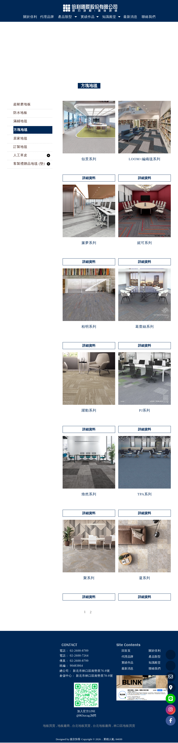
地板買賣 (49, 726)
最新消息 (127, 669)
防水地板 (20, 113)
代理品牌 (127, 657)
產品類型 (154, 657)
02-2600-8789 (79, 651)
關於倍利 (154, 651)
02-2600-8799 (79, 661)
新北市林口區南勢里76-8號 (91, 671)
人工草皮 (20, 155)
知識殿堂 (154, 663)
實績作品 (127, 663)
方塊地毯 (21, 130)
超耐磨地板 (22, 104)
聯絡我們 (154, 669)
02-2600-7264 (79, 656)
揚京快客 (75, 739)
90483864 (76, 666)
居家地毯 (20, 138)
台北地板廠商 (102, 726)
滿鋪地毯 (20, 121)
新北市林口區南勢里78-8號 (94, 676)
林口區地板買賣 (124, 726)
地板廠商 (63, 726)
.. (102, 739)
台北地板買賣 (81, 726)
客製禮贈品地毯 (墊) (29, 164)
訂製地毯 (20, 147)
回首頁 (126, 651)
